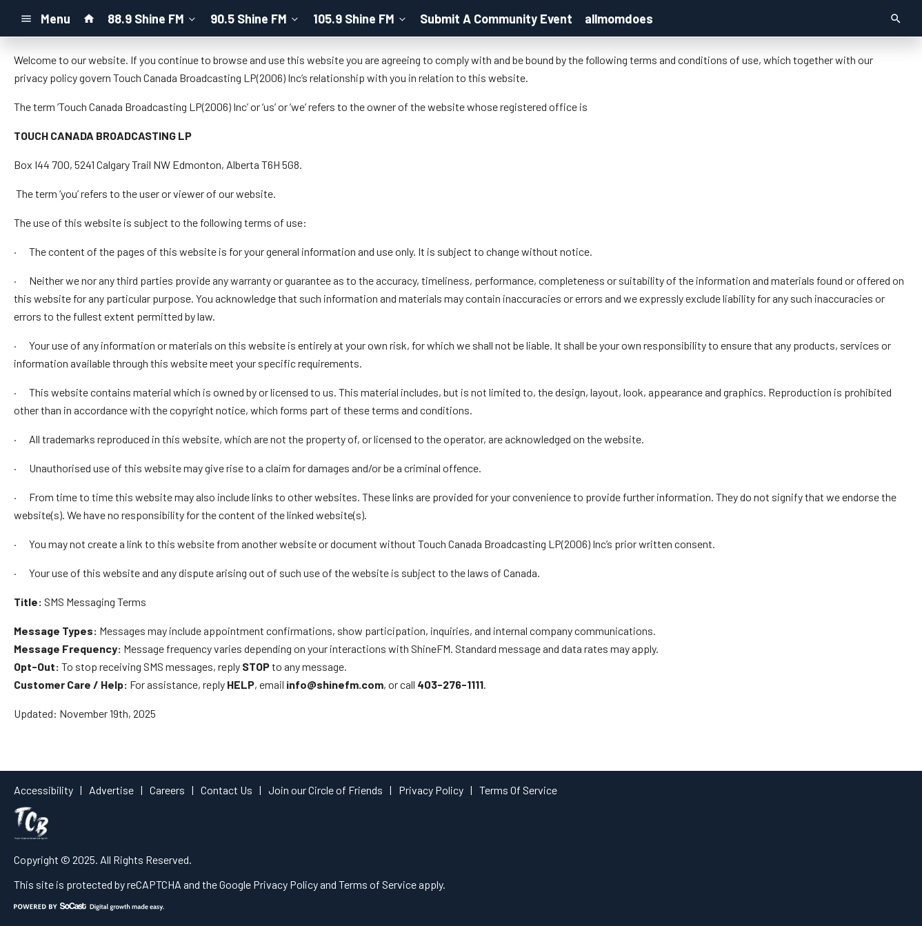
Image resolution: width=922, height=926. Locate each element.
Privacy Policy (285, 884)
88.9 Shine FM (153, 18)
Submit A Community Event (496, 18)
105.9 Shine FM (360, 18)
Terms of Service (378, 884)
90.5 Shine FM (255, 18)
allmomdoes (619, 18)
